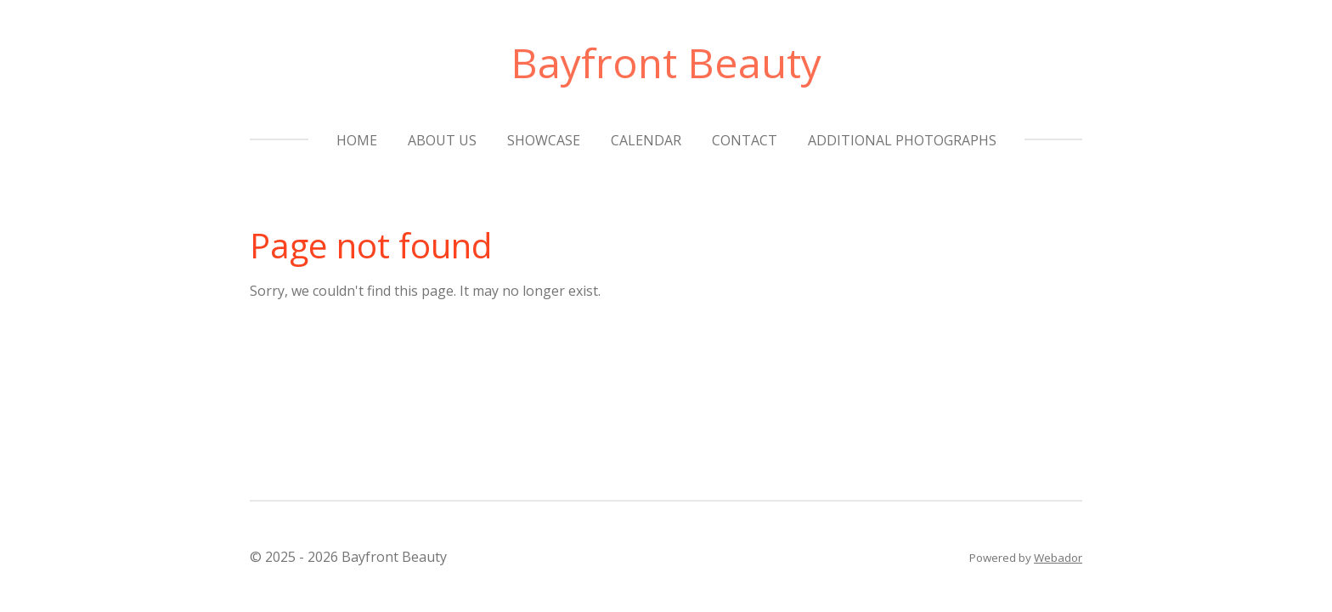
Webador (1058, 557)
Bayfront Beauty (666, 62)
